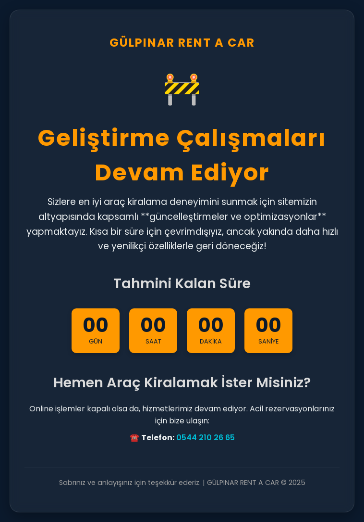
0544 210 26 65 (205, 437)
